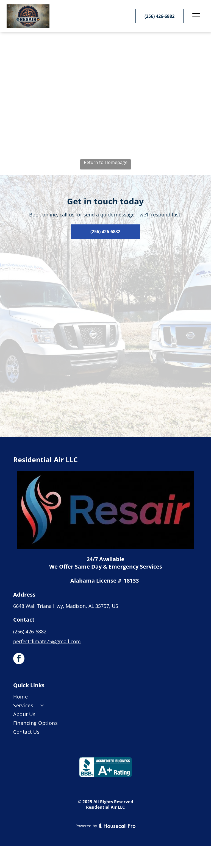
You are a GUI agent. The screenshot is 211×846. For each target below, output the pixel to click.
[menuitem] (105, 697)
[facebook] (18, 659)
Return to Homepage (105, 162)
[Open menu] (196, 16)
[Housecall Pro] (117, 825)
